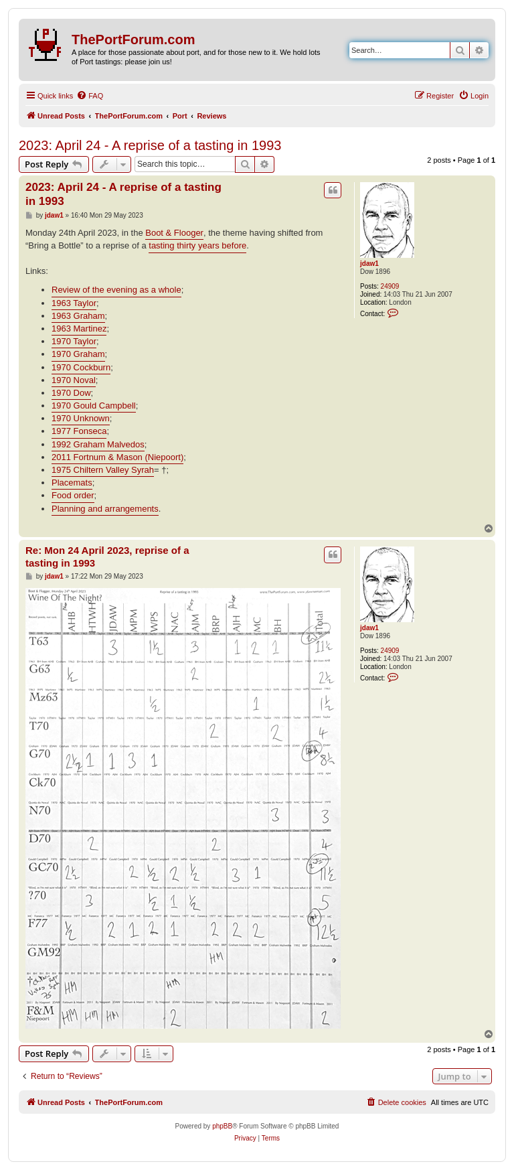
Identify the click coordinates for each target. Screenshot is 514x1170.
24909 (390, 286)
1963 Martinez (79, 328)
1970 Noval (74, 380)
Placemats (72, 483)
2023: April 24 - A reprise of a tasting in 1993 (150, 145)
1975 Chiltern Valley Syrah (103, 470)
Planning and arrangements (105, 509)
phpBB (222, 1126)
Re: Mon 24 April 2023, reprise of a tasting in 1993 (107, 556)
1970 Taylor (74, 341)
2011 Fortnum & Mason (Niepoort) (117, 457)
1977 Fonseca (79, 431)
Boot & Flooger (174, 233)
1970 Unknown (81, 418)
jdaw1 (369, 263)
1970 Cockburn (81, 367)
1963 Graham (78, 316)
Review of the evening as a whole (116, 290)
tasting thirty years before (197, 245)
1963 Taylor (74, 303)
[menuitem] (89, 96)
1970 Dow (71, 393)
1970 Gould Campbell (94, 405)
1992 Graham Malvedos (98, 444)
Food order (73, 495)
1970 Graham (78, 354)
